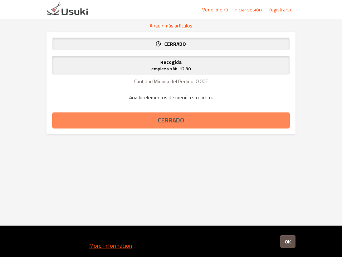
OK (288, 241)
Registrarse (280, 9)
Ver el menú (215, 9)
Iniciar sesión (248, 9)
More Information (110, 245)
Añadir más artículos (171, 25)
